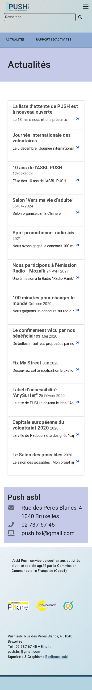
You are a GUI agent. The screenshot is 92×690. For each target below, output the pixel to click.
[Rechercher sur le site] (40, 17)
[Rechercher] (80, 17)
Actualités (15, 39)
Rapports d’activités (53, 39)
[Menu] (85, 6)
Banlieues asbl (56, 657)
